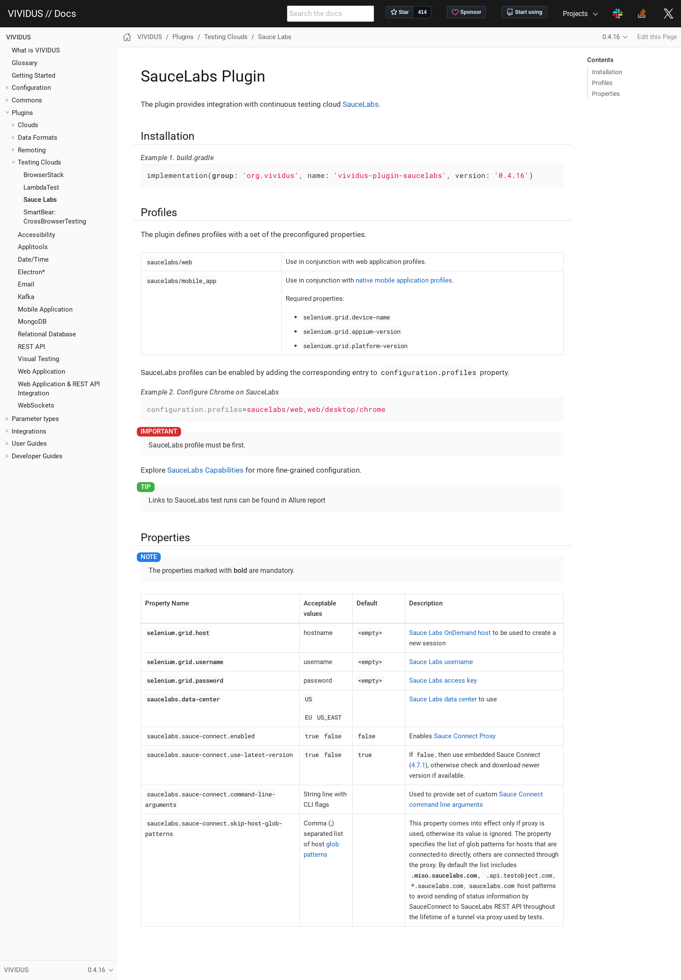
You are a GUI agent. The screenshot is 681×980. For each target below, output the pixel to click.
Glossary (24, 63)
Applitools (33, 247)
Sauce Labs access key (443, 680)
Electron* (31, 272)
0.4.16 (611, 37)
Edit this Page (657, 37)
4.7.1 (418, 765)
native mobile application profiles (404, 280)
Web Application (41, 371)
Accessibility (36, 235)
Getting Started (33, 75)
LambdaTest (41, 187)
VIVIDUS (18, 37)
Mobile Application (45, 309)
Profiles (602, 82)
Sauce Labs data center (443, 699)
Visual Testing (38, 359)
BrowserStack (43, 175)
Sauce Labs (40, 200)
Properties (606, 93)
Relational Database (47, 334)
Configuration (31, 88)
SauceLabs (361, 104)
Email (26, 284)
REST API (31, 347)
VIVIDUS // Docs (42, 14)
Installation (607, 72)
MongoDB (32, 322)
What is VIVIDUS (36, 50)
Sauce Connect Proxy (465, 736)
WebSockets (36, 405)
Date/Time (33, 259)
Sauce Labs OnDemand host (450, 633)
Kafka (26, 297)
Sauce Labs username (441, 662)
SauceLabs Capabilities (205, 470)
